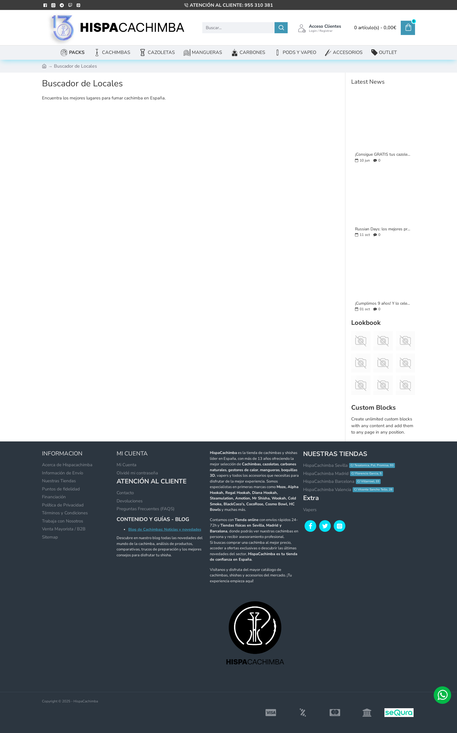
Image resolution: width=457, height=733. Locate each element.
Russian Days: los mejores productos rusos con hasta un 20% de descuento (383, 229)
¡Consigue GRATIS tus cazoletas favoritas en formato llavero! (383, 154)
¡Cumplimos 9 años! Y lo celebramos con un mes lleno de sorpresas (383, 303)
